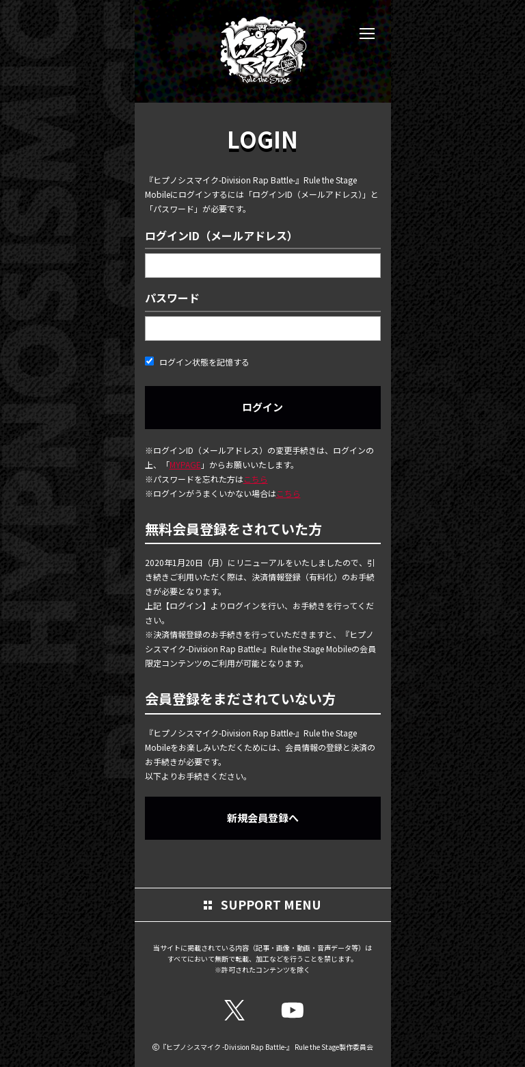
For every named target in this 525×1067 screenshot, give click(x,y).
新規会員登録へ (263, 817)
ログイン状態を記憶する (197, 362)
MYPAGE (185, 464)
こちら (255, 479)
